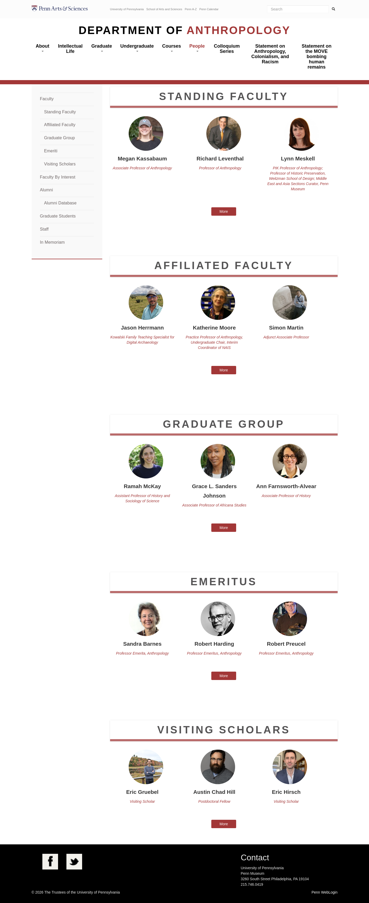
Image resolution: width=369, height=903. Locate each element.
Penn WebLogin (324, 892)
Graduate (101, 47)
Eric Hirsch (286, 792)
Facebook (50, 861)
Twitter (74, 861)
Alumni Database (60, 203)
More (224, 211)
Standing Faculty (60, 112)
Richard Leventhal (220, 158)
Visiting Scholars (60, 164)
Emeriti (51, 151)
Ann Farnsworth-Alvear (286, 486)
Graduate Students (58, 216)
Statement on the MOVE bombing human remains (316, 56)
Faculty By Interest (58, 177)
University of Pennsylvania (127, 9)
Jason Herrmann (142, 328)
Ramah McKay (142, 486)
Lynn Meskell (298, 158)
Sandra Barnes (142, 644)
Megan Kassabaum (142, 158)
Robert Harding (214, 644)
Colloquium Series (227, 48)
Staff (44, 229)
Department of (185, 30)
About (42, 47)
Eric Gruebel (142, 792)
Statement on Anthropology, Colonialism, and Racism (270, 53)
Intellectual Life (70, 48)
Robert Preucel (286, 644)
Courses (171, 47)
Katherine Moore (214, 328)
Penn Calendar (208, 9)
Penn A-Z (191, 9)
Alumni (46, 190)
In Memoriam (52, 242)
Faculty (47, 99)
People (197, 47)
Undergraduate (137, 47)
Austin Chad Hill (214, 792)
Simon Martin (286, 328)
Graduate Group (59, 138)
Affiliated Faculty (60, 124)
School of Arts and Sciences (164, 9)
